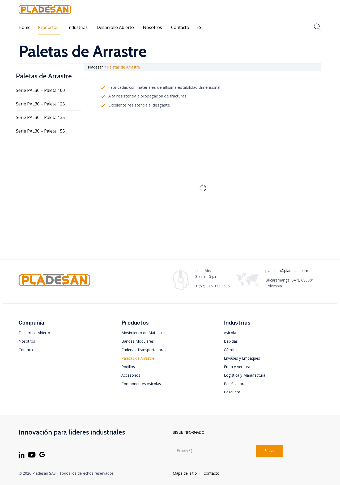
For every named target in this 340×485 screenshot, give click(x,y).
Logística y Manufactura (244, 375)
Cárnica (230, 349)
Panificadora (234, 383)
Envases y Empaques (242, 358)
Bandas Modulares (137, 341)
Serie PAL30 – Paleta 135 (40, 117)
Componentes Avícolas (141, 383)
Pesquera (232, 391)
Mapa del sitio (185, 473)
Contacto (180, 27)
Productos (48, 27)
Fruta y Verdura (237, 366)
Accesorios (130, 375)
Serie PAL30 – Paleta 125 (40, 104)
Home (25, 27)
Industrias (77, 27)
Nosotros (152, 27)
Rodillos (128, 366)
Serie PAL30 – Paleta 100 (40, 90)
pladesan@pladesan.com (286, 270)
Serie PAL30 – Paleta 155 (40, 131)
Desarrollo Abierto (115, 27)
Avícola (230, 332)
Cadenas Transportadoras (143, 349)
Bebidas (231, 341)
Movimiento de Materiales (144, 332)
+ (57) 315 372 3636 (212, 285)
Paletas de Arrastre (137, 358)
